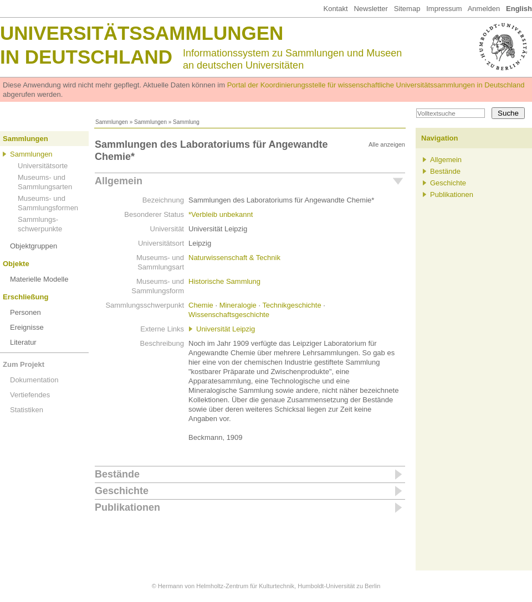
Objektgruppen (33, 246)
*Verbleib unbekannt (220, 214)
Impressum (444, 8)
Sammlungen (111, 122)
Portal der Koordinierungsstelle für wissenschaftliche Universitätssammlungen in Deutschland (376, 85)
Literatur (23, 342)
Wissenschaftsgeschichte (228, 314)
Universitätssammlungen (141, 33)
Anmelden (484, 8)
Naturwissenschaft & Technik (234, 257)
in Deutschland (86, 57)
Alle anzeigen (387, 144)
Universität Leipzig (225, 329)
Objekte (16, 264)
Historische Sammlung (224, 281)
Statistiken (26, 410)
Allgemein (118, 180)
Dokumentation (34, 380)
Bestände (117, 474)
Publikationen (127, 507)
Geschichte (122, 490)
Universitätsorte (43, 166)
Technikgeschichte (291, 305)
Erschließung (25, 297)
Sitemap (407, 8)
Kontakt (335, 8)
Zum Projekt (23, 364)
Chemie (200, 305)
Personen (25, 312)
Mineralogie (238, 305)
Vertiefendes (30, 395)
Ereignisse (27, 327)
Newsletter (370, 8)
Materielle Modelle (39, 279)
